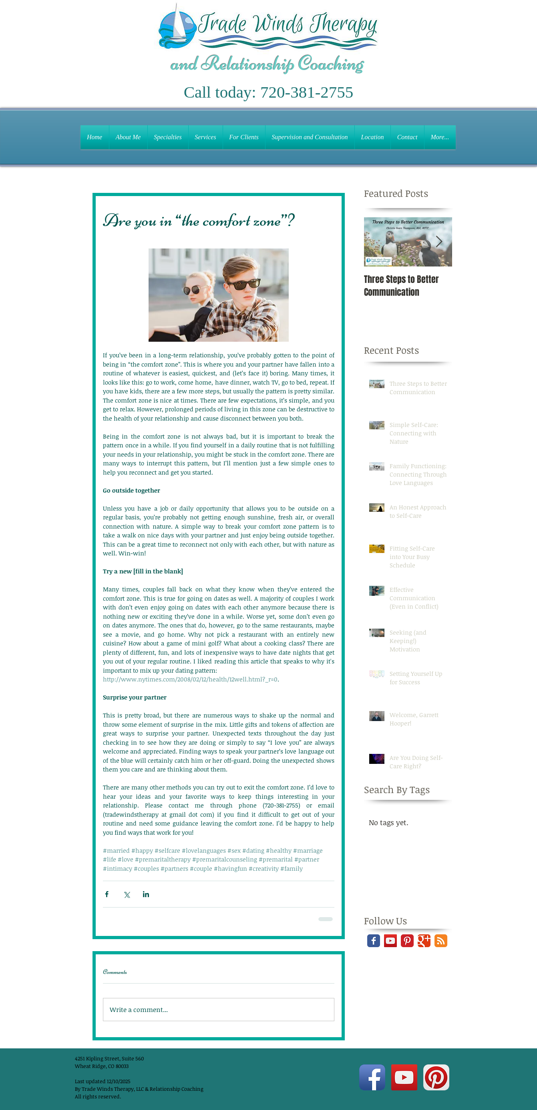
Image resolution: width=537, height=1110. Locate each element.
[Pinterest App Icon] (436, 1077)
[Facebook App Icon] (372, 1077)
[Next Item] (439, 242)
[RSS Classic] (440, 940)
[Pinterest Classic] (407, 940)
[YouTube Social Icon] (390, 940)
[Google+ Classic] (424, 940)
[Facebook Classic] (373, 940)
